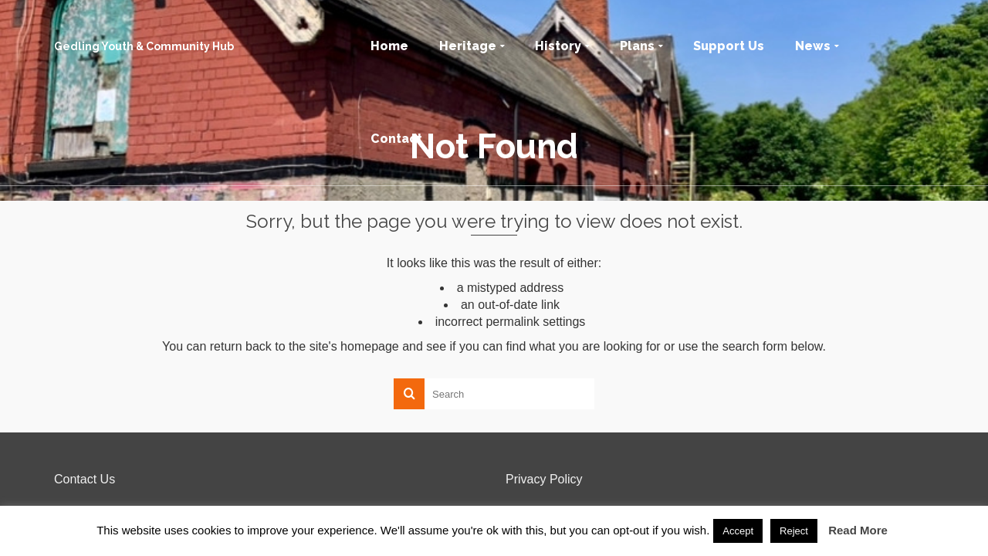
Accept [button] (737, 531)
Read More (858, 530)
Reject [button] (794, 531)
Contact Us (84, 479)
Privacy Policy (544, 479)
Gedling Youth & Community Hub (144, 46)
